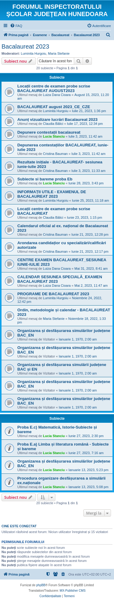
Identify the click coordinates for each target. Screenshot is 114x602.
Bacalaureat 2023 (25, 46)
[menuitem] (16, 25)
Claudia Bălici (53, 123)
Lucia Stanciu (54, 136)
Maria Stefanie (59, 53)
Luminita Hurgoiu (33, 53)
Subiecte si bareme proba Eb (44, 179)
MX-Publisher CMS (72, 590)
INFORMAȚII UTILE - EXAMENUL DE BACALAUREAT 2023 (51, 194)
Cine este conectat (19, 526)
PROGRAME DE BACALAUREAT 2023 (53, 294)
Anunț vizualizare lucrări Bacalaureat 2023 (57, 119)
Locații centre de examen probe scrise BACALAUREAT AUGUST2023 (53, 88)
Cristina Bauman (55, 154)
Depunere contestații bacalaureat (48, 132)
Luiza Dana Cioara (57, 95)
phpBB (40, 585)
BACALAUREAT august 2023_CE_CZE (53, 106)
